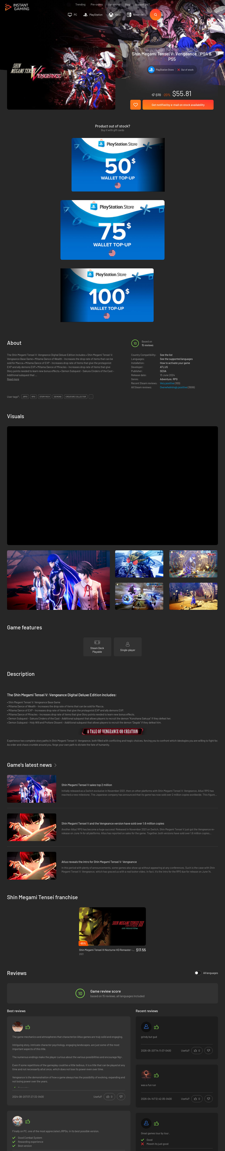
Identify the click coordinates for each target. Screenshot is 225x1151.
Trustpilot (12, 1075)
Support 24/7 (142, 4)
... (91, 244)
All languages (206, 821)
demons (57, 244)
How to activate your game (175, 210)
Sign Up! (209, 1058)
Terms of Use (64, 1075)
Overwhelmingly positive (174, 235)
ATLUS (164, 214)
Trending (80, 4)
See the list (166, 202)
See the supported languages (176, 206)
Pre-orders (97, 4)
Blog (127, 4)
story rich (45, 244)
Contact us (63, 1092)
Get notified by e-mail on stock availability (178, 104)
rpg (33, 244)
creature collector (76, 244)
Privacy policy (65, 1080)
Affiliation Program (67, 1086)
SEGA (163, 219)
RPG (175, 227)
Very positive (167, 231)
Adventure (166, 227)
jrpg (25, 244)
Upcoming (114, 4)
